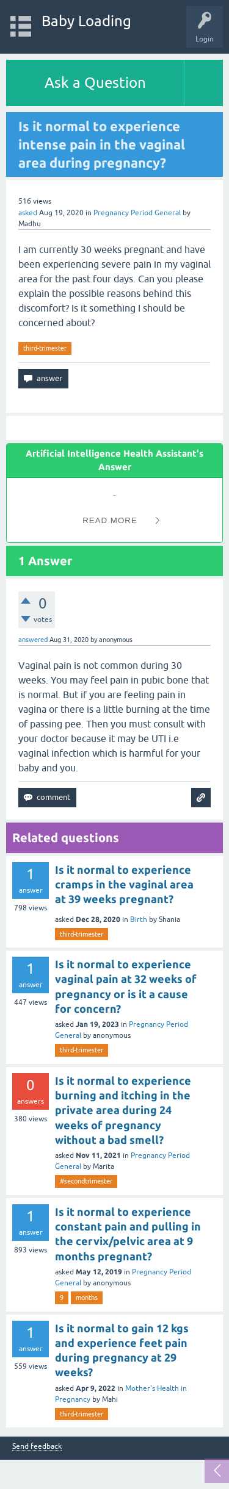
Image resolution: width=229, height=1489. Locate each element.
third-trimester (45, 348)
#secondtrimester (86, 1181)
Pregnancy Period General (137, 213)
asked (27, 213)
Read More (109, 520)
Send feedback (37, 1447)
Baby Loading (86, 21)
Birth (138, 919)
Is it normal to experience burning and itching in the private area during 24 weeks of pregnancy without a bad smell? (123, 1110)
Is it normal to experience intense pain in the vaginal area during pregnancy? (101, 144)
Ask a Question (95, 82)
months (87, 1297)
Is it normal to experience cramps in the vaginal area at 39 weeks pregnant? (124, 884)
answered (33, 639)
